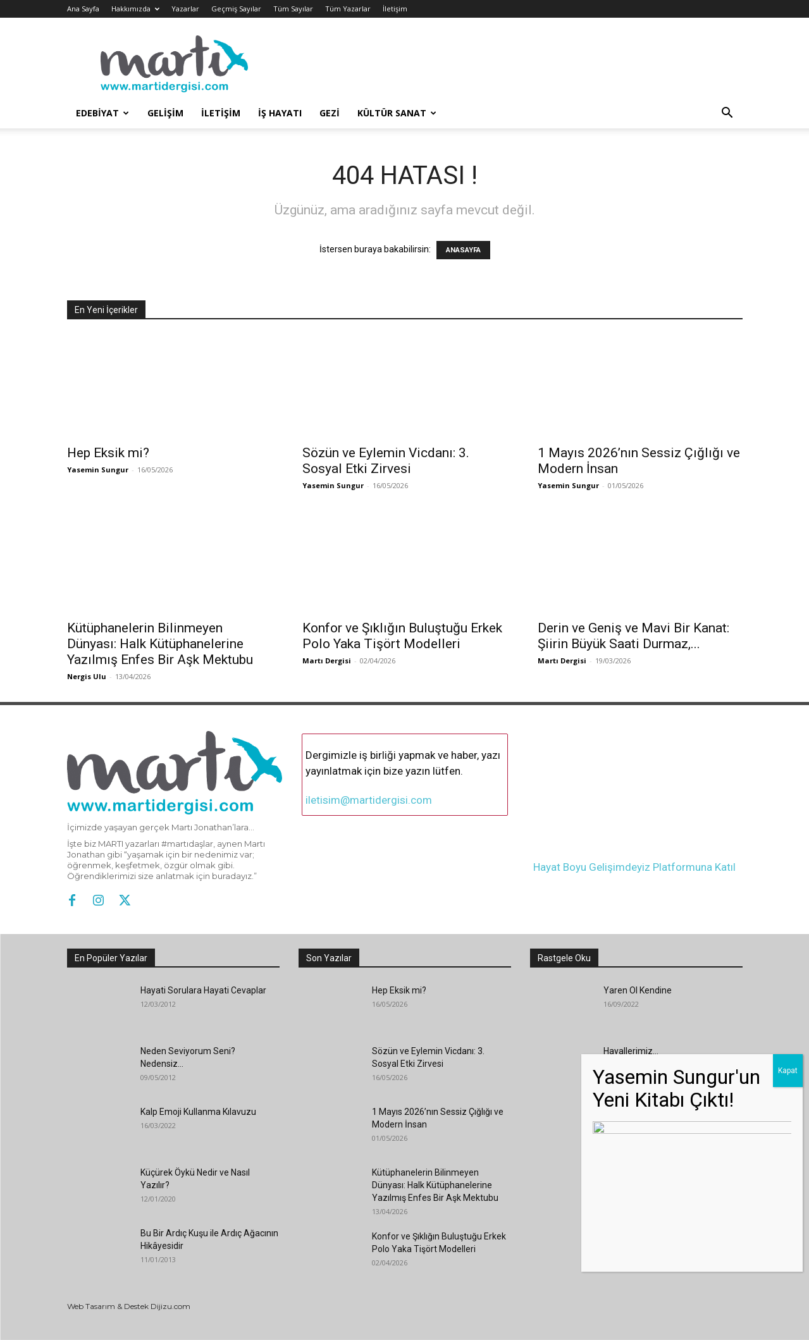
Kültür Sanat (396, 113)
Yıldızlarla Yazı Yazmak (650, 1112)
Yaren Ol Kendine (637, 990)
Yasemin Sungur (97, 469)
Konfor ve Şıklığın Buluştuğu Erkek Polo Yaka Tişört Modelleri (402, 635)
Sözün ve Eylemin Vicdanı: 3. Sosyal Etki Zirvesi (385, 460)
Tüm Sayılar (293, 8)
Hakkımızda (135, 8)
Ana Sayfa (83, 8)
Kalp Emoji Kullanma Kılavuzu (198, 1112)
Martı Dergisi (326, 660)
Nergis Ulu (86, 676)
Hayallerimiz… (630, 1051)
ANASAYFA (463, 250)
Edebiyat (102, 113)
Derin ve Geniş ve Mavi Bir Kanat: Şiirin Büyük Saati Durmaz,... (633, 635)
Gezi (329, 113)
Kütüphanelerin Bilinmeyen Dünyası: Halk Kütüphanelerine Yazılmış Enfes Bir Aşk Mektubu (160, 643)
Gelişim (165, 113)
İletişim (395, 8)
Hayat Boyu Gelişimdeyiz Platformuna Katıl (634, 867)
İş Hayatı (280, 113)
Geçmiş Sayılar (236, 8)
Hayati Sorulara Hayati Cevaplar (203, 990)
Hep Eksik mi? (108, 452)
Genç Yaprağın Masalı (646, 1233)
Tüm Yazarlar (348, 8)
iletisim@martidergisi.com (369, 800)
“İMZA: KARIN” (631, 1172)
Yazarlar (185, 8)
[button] (727, 114)
